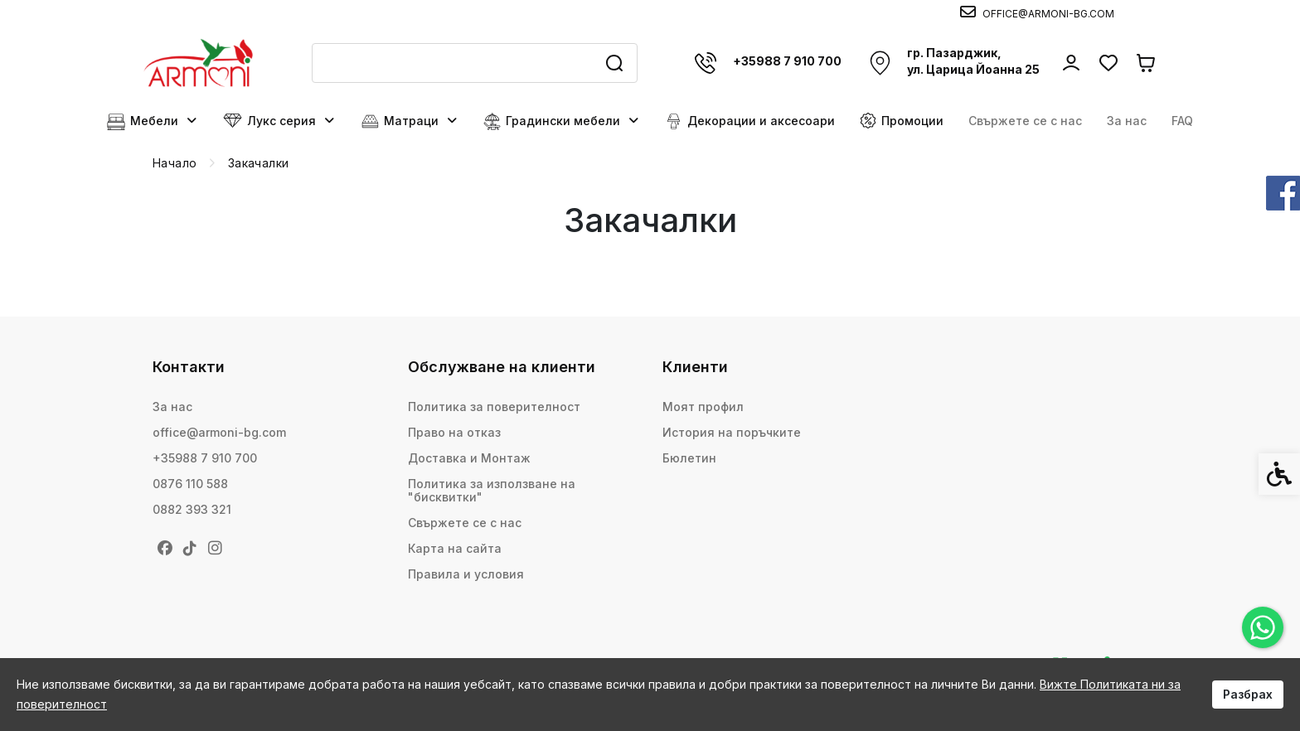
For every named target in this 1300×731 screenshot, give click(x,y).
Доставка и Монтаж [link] (469, 458)
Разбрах (1248, 694)
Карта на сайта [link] (455, 548)
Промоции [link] (901, 120)
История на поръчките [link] (731, 432)
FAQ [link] (1182, 121)
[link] (1262, 627)
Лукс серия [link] (279, 121)
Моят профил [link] (703, 406)
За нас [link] (1127, 121)
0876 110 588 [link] (190, 484)
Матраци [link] (409, 121)
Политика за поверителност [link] (494, 406)
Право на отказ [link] (454, 432)
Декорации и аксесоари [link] (750, 121)
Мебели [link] (152, 121)
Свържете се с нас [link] (1025, 121)
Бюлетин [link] (689, 458)
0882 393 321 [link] (192, 509)
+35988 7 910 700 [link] (205, 458)
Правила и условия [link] (466, 574)
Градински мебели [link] (561, 121)
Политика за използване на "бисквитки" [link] (491, 490)
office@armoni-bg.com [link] (219, 432)
